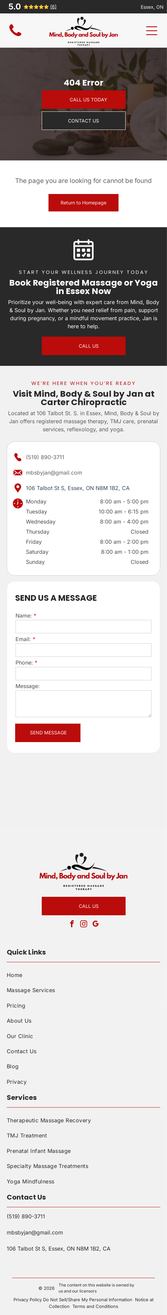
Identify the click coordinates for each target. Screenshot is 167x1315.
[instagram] (83, 925)
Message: (27, 686)
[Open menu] (151, 30)
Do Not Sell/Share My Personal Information (87, 1299)
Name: (23, 615)
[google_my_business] (95, 925)
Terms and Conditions (95, 1306)
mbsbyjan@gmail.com (54, 472)
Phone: (24, 662)
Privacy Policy (27, 1299)
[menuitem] (83, 974)
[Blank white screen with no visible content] (15, 36)
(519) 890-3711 (45, 457)
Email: (23, 639)
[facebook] (71, 925)
